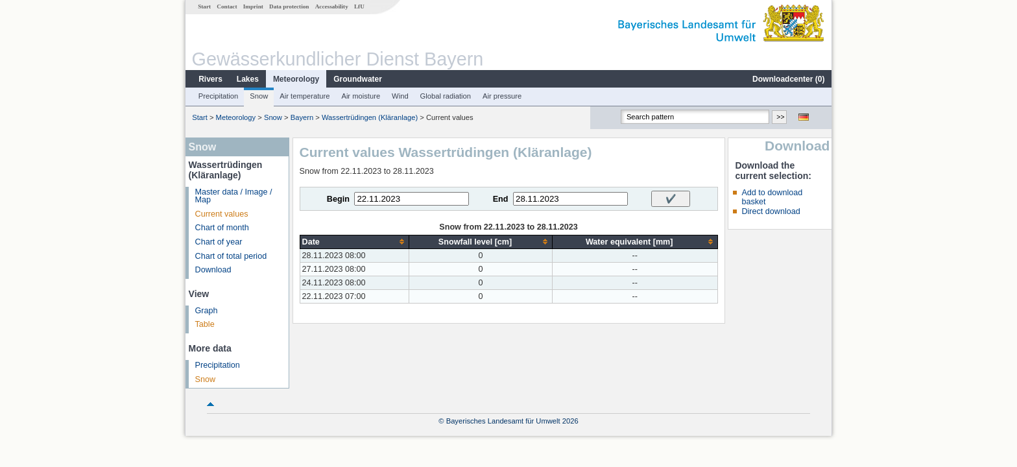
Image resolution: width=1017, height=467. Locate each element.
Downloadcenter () (788, 79)
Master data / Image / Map (233, 196)
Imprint (253, 6)
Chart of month (222, 227)
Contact (227, 6)
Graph (206, 310)
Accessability (331, 6)
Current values (221, 214)
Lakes (248, 79)
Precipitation (218, 96)
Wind (400, 96)
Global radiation (445, 96)
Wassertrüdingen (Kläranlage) (370, 117)
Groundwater (357, 79)
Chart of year (219, 241)
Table (205, 324)
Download (213, 269)
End (500, 199)
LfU (359, 6)
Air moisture (360, 96)
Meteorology (296, 79)
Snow (259, 96)
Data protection (289, 6)
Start (204, 6)
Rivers (210, 79)
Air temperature (304, 96)
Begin (338, 199)
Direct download (770, 211)
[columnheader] (354, 241)
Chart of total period (231, 256)
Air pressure (502, 96)
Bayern (302, 117)
